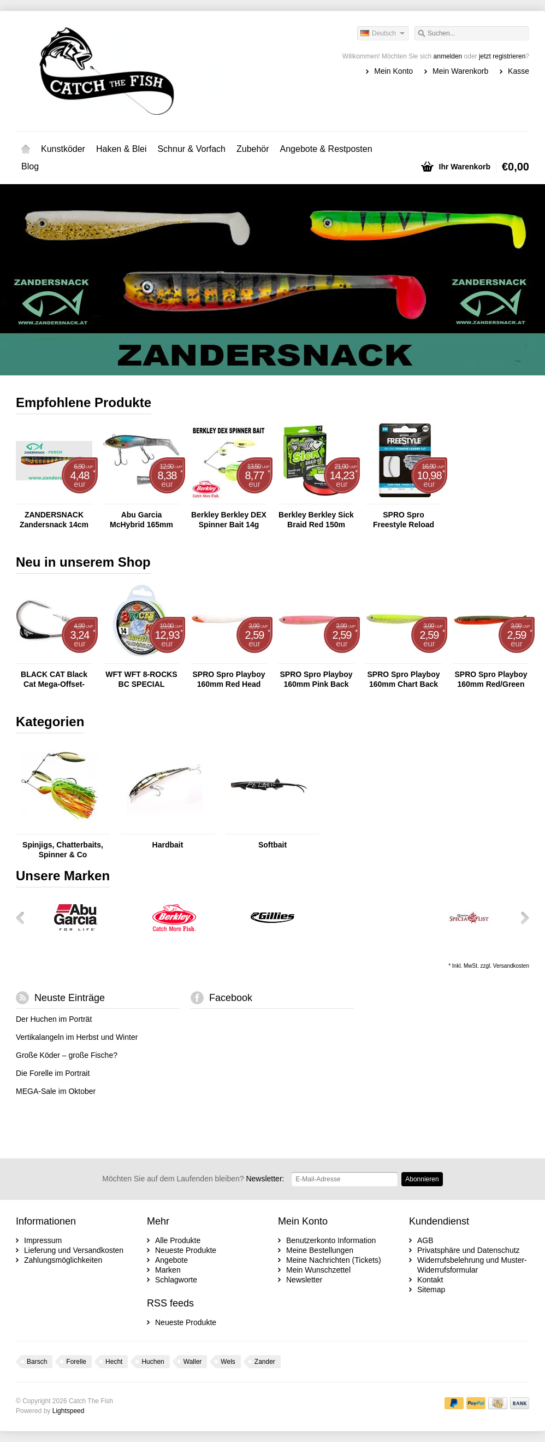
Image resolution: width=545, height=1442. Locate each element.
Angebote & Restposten (326, 149)
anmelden (448, 56)
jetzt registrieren (502, 56)
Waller (192, 1362)
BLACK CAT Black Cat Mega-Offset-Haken (54, 679)
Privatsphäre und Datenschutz (468, 1250)
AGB (425, 1240)
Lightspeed (68, 1411)
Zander (264, 1362)
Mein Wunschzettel (318, 1270)
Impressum (43, 1240)
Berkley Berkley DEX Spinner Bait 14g (228, 519)
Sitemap (431, 1289)
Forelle (76, 1362)
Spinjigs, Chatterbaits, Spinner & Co (62, 849)
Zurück (24, 917)
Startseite (25, 149)
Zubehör (252, 149)
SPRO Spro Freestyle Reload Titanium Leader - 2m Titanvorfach (403, 519)
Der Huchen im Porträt (54, 1019)
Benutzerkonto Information (331, 1240)
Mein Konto (393, 71)
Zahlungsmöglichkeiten (63, 1260)
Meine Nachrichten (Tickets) (333, 1260)
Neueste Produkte (185, 1250)
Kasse (518, 71)
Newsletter (304, 1279)
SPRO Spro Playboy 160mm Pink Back (316, 679)
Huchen (152, 1362)
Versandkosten (511, 966)
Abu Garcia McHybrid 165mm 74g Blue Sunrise (141, 519)
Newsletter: (193, 1178)
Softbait (272, 844)
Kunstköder (63, 149)
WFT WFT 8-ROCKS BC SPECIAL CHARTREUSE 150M (141, 679)
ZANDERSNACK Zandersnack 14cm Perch (54, 519)
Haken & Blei (121, 149)
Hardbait (167, 844)
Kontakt (430, 1279)
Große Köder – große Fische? (66, 1055)
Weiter (521, 917)
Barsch (37, 1362)
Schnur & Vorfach (191, 149)
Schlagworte (176, 1279)
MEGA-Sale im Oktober (56, 1091)
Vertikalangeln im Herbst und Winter (77, 1037)
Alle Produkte (177, 1240)
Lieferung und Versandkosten (73, 1250)
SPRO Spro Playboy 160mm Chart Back (403, 679)
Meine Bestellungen (319, 1250)
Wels (228, 1362)
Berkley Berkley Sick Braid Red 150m (316, 519)
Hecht (113, 1362)
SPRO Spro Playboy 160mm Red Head (228, 679)
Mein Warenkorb (460, 71)
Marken (168, 1270)
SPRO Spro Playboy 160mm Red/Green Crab (490, 679)
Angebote (171, 1260)
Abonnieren (422, 1179)
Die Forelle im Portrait (53, 1073)
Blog (30, 166)
